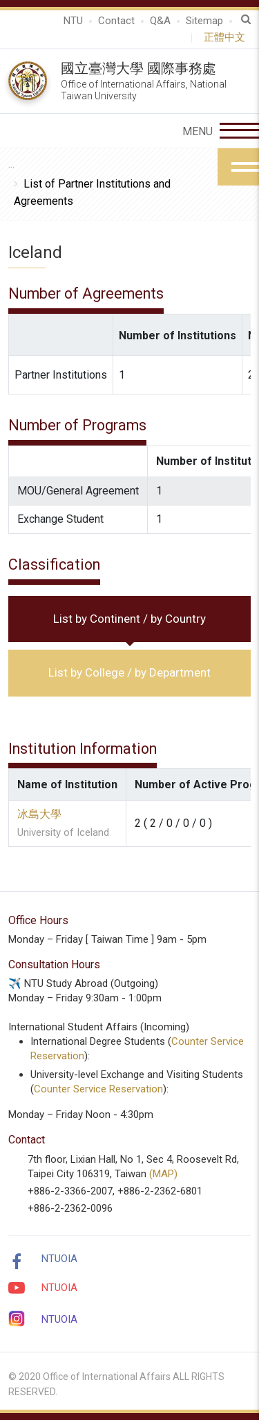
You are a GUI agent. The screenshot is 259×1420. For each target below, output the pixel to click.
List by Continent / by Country (129, 619)
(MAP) (163, 1174)
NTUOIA (59, 1258)
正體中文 (227, 37)
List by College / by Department (129, 672)
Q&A (160, 20)
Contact (116, 20)
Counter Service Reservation (98, 1089)
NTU (73, 20)
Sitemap (204, 20)
